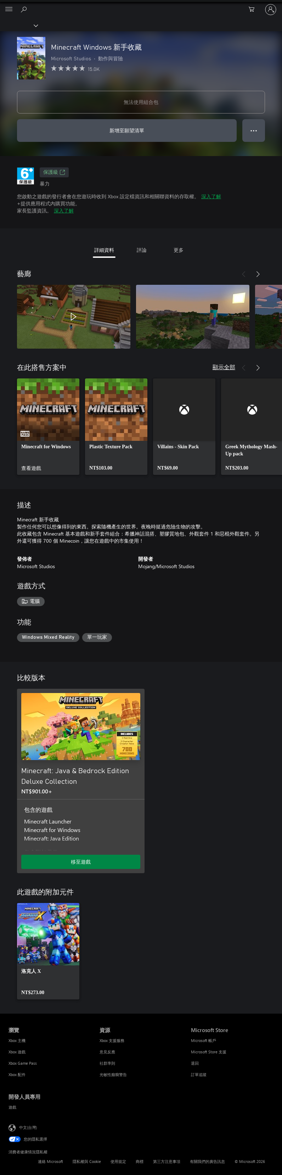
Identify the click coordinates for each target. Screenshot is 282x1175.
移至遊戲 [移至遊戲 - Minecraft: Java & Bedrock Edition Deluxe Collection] (81, 861)
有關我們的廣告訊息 (207, 1161)
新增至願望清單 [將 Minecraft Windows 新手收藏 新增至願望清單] (126, 130)
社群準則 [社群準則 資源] (107, 1063)
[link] (48, 426)
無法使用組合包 (141, 102)
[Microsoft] (140, 5)
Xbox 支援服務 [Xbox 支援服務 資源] (112, 1040)
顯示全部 (224, 367)
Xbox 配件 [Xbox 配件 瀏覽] (17, 1074)
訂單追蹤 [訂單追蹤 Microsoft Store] (199, 1074)
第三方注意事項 (166, 1161)
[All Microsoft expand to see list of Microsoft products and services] (8, 9)
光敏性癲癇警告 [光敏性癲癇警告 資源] (113, 1074)
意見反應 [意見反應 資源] (107, 1051)
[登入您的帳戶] (270, 9)
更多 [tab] (179, 249)
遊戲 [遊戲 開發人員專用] (12, 1107)
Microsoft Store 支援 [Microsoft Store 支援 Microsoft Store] (208, 1051)
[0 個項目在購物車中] (253, 9)
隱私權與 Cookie (87, 1161)
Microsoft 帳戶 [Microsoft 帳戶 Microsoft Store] (203, 1040)
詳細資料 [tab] (104, 249)
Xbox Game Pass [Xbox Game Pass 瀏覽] (23, 1063)
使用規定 (118, 1161)
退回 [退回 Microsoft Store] (195, 1063)
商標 (139, 1161)
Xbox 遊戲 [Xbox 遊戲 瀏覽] (17, 1051)
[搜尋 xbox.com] (25, 9)
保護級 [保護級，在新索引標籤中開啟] (54, 172)
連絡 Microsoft (50, 1161)
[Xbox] (18, 25)
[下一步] (258, 274)
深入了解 (211, 196)
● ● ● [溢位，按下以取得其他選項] (253, 130)
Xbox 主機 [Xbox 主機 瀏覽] (17, 1040)
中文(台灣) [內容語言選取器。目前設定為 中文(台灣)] (28, 1127)
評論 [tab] (142, 249)
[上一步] (244, 274)
